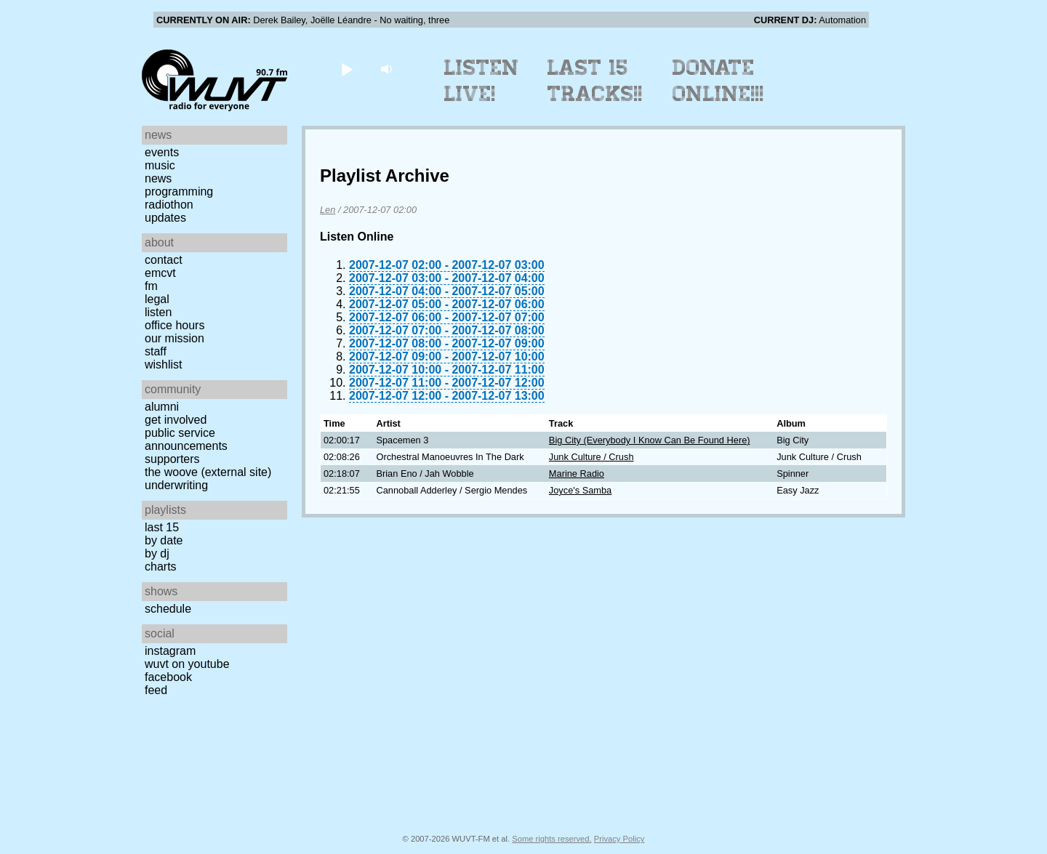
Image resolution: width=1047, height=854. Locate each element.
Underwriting (176, 485)
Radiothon (169, 204)
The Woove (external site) (208, 472)
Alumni (162, 406)
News (158, 178)
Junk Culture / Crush (591, 456)
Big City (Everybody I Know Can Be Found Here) (649, 440)
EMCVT (160, 273)
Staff (156, 351)
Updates (165, 218)
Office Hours (174, 325)
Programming (179, 191)
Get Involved (175, 420)
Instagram (170, 651)
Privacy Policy (619, 838)
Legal (157, 299)
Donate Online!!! (718, 81)
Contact (163, 260)
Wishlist (163, 364)
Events (162, 152)
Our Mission (174, 338)
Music (160, 165)
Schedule (168, 609)
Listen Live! (481, 81)
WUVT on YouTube (187, 664)
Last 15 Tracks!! (595, 81)
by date (163, 540)
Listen (158, 312)
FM (151, 286)
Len (327, 209)
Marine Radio (576, 473)
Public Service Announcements (186, 439)
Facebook (168, 677)
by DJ (157, 553)
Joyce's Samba (580, 490)
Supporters (172, 459)
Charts (161, 566)
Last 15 (162, 527)
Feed (156, 690)
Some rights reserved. (551, 838)
